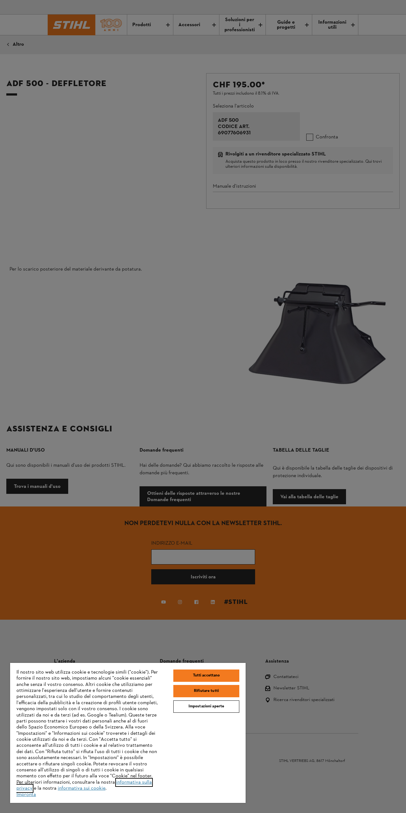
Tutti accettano (206, 675)
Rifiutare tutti (206, 691)
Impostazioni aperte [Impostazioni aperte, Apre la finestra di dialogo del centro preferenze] (206, 706)
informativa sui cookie (81, 788)
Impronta (26, 794)
